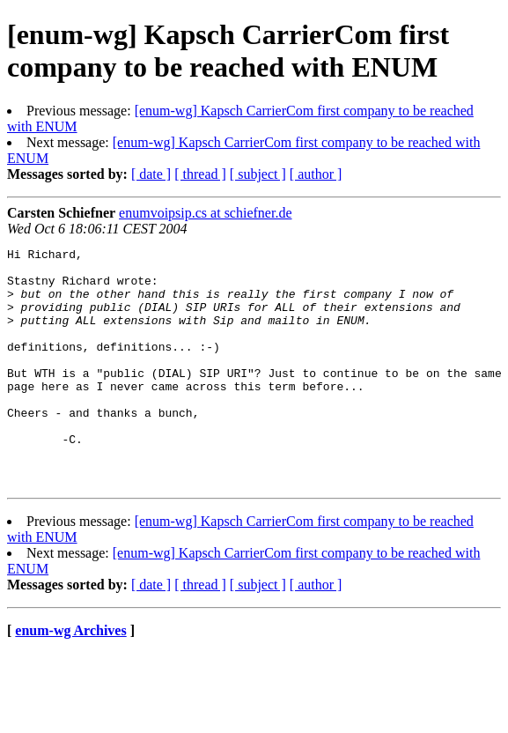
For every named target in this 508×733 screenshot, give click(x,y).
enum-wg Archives (70, 677)
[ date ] (151, 174)
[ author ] (316, 174)
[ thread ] (200, 174)
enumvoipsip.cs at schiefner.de (205, 212)
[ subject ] (258, 174)
